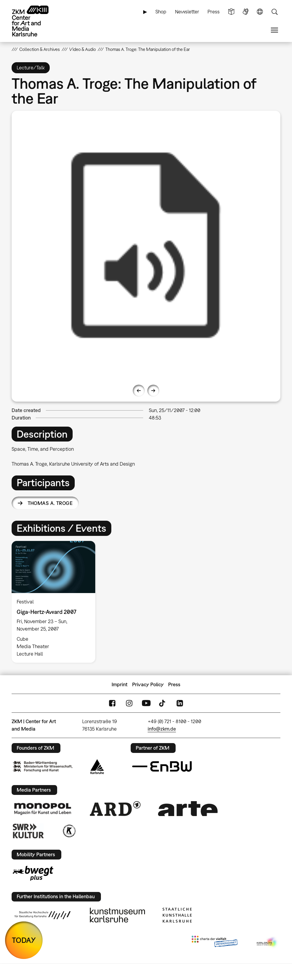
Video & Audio (82, 49)
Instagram (129, 703)
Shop (160, 12)
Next (153, 391)
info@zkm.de (162, 729)
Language (260, 11)
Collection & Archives (39, 49)
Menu (274, 30)
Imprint (119, 684)
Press (213, 12)
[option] (146, 245)
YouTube (146, 703)
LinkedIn (180, 703)
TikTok (163, 703)
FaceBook (112, 703)
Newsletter (187, 12)
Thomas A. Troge (50, 503)
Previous (139, 391)
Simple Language (231, 11)
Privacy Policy (148, 684)
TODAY (24, 940)
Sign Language (246, 11)
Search (274, 11)
